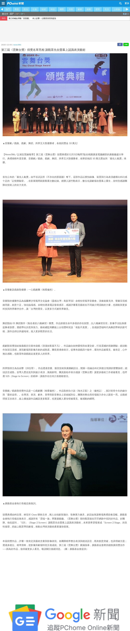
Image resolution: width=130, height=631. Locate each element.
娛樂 (89, 9)
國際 (62, 9)
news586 (17, 45)
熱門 (8, 9)
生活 (107, 9)
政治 (26, 9)
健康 (80, 9)
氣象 (126, 14)
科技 (53, 9)
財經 (44, 9)
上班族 (117, 9)
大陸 (71, 9)
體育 (98, 9)
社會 (35, 9)
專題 (17, 9)
